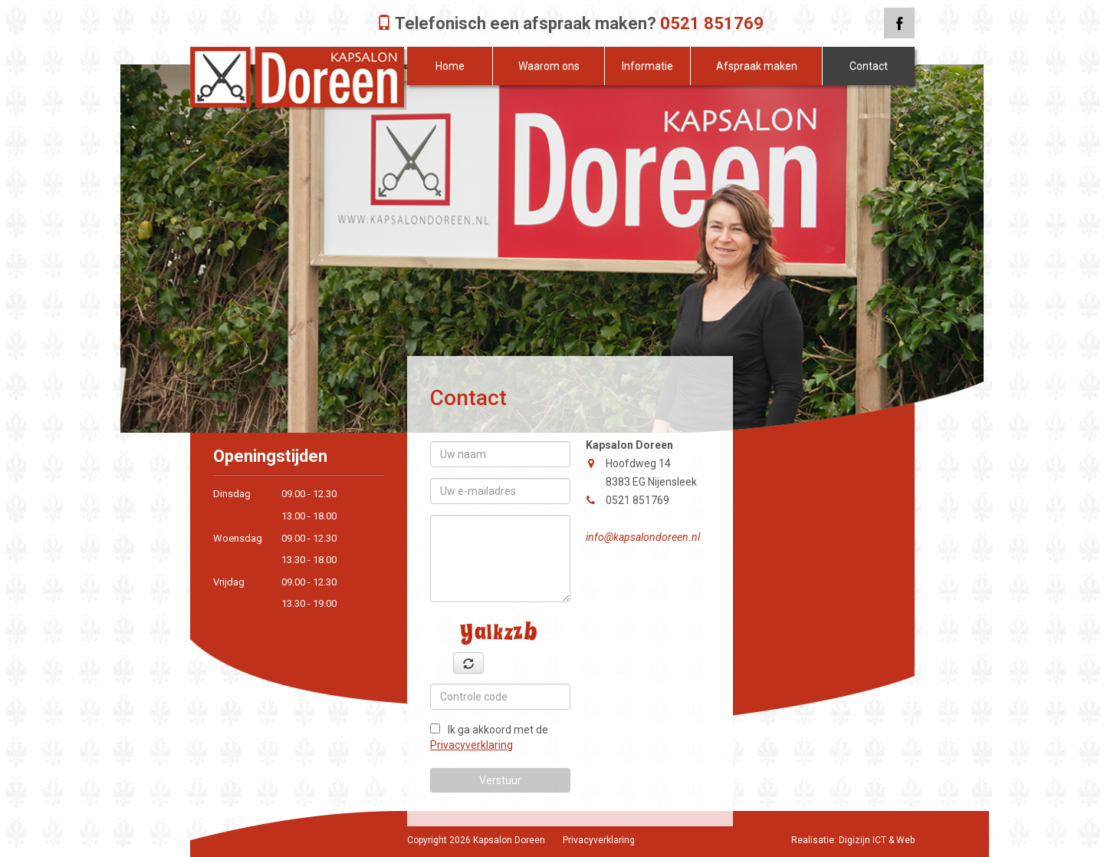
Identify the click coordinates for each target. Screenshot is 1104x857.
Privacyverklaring (471, 745)
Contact (868, 66)
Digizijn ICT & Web (877, 840)
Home (450, 66)
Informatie (647, 66)
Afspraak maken (756, 66)
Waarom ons (549, 66)
